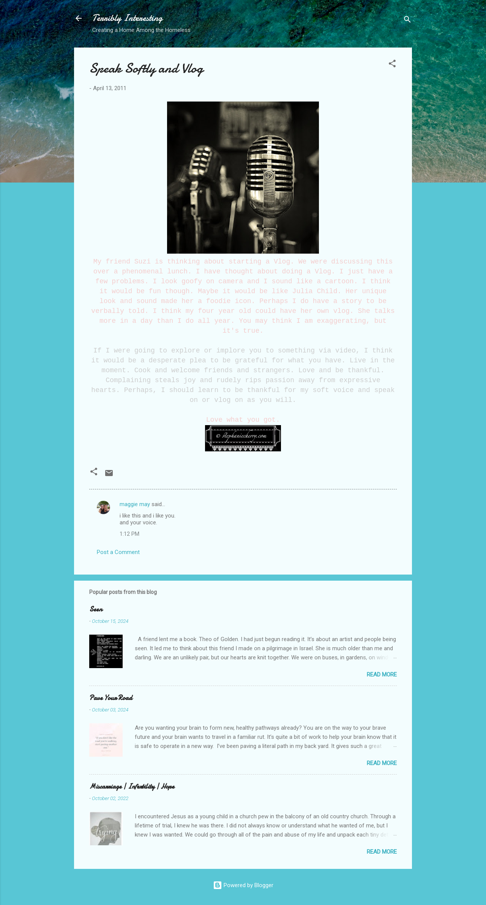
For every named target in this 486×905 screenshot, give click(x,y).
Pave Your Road (110, 698)
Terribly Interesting (127, 18)
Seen (95, 609)
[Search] (407, 20)
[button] (392, 65)
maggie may (135, 504)
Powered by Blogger (243, 885)
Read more (382, 674)
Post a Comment (118, 552)
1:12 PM (129, 533)
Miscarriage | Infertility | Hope (131, 786)
